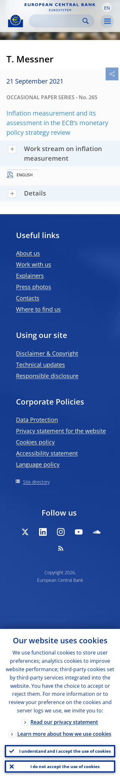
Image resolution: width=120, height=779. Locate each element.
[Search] (56, 21)
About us (28, 253)
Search (85, 21)
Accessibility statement (47, 453)
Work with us (33, 264)
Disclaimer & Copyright (47, 353)
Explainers (30, 275)
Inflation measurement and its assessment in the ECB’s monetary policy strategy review (57, 123)
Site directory (36, 482)
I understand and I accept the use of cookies (65, 751)
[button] (107, 7)
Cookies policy (35, 442)
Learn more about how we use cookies (64, 733)
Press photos (33, 287)
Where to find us (38, 309)
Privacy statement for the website (61, 431)
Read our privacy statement (64, 722)
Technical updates (40, 364)
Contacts (27, 298)
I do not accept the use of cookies (65, 766)
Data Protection (37, 419)
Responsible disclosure (47, 376)
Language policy (38, 464)
